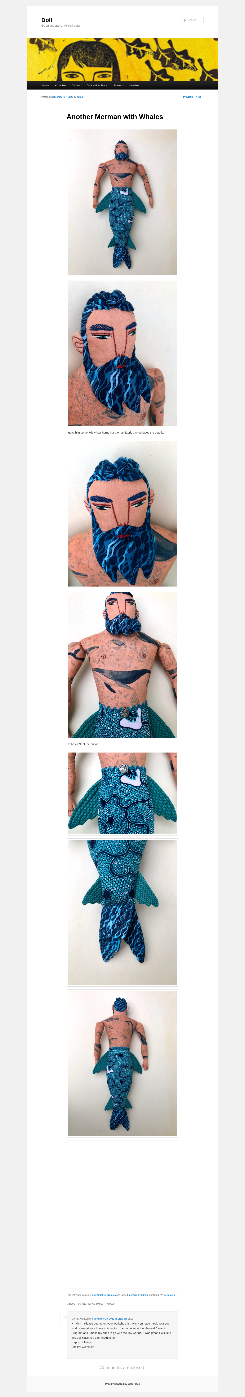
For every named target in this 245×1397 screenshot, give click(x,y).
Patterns (118, 85)
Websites (134, 85)
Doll (46, 20)
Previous (186, 97)
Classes (76, 85)
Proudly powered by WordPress (122, 1384)
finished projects (106, 1295)
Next (200, 97)
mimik (80, 97)
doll (94, 1295)
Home (45, 85)
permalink (169, 1295)
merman (132, 1295)
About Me (60, 85)
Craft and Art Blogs (97, 85)
